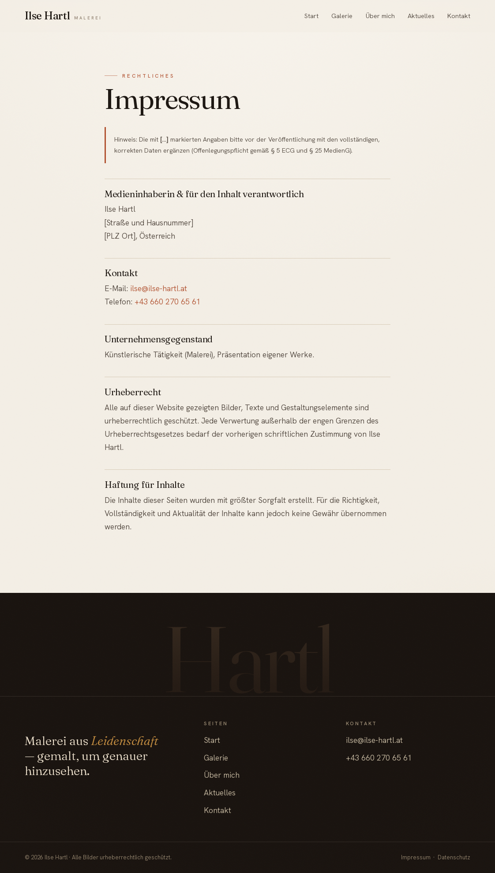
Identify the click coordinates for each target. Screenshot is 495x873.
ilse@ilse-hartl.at (158, 288)
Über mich (380, 15)
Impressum (416, 857)
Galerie (341, 15)
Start (311, 15)
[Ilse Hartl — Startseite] (63, 16)
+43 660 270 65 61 (168, 301)
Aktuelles (421, 15)
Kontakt (458, 15)
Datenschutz (454, 857)
